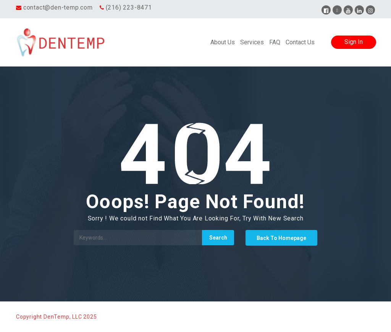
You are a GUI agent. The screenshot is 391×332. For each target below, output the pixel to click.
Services (252, 42)
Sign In (353, 41)
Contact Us (300, 42)
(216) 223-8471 (129, 7)
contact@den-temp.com (58, 7)
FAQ (274, 42)
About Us (222, 42)
